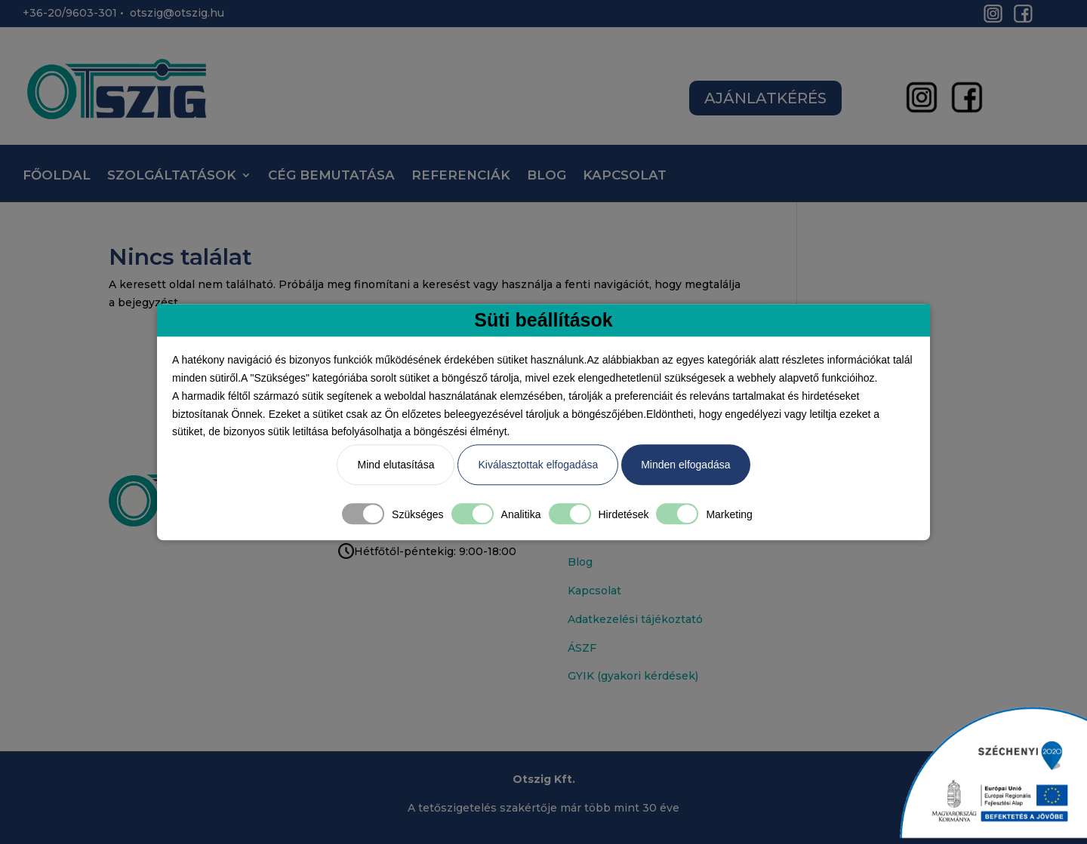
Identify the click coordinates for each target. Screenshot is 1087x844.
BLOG (546, 176)
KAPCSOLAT (625, 176)
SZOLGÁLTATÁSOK (171, 176)
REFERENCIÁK (460, 176)
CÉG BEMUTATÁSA (331, 176)
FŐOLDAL (57, 176)
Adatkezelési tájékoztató (635, 619)
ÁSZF (582, 648)
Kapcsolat (594, 590)
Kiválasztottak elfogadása (538, 465)
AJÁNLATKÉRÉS (765, 98)
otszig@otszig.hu (177, 13)
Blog (580, 562)
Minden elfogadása (685, 465)
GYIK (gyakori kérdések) (633, 676)
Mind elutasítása (395, 465)
